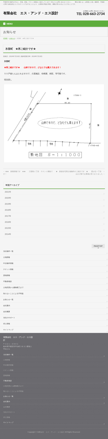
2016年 (8, 222)
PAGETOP (98, 246)
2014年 (8, 234)
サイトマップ (8, 330)
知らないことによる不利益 (13, 293)
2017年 (8, 216)
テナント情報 (8, 269)
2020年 (8, 198)
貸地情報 (6, 275)
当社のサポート (9, 318)
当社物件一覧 (8, 251)
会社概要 (6, 312)
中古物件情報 (8, 263)
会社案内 (6, 306)
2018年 (8, 210)
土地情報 (6, 257)
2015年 (8, 228)
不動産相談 (7, 281)
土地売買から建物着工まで (13, 287)
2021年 (8, 192)
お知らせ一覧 (8, 300)
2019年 (8, 204)
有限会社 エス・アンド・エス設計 (30, 13)
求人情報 (6, 324)
